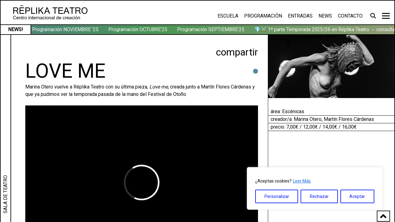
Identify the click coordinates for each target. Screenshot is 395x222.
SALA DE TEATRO (5, 194)
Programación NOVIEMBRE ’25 (66, 29)
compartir (237, 52)
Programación (263, 16)
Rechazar (319, 196)
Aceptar (357, 196)
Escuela (228, 16)
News (325, 16)
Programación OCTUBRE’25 (138, 29)
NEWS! (15, 29)
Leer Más (302, 181)
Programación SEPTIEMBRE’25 (211, 29)
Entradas (300, 16)
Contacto (350, 16)
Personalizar (276, 196)
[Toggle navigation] (386, 16)
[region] (315, 188)
